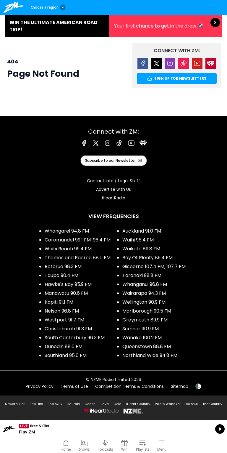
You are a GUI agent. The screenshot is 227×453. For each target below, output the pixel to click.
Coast (90, 403)
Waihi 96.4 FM (138, 239)
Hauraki (73, 403)
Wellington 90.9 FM (144, 302)
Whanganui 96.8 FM (144, 284)
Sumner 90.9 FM (140, 328)
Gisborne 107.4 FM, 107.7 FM (154, 266)
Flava (104, 403)
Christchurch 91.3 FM (68, 328)
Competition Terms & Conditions (129, 386)
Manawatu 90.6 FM (66, 293)
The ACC (55, 403)
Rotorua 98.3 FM (63, 266)
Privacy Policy (39, 386)
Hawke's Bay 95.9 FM (68, 284)
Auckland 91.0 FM (141, 231)
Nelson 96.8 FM (62, 311)
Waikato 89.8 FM (141, 248)
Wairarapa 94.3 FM (144, 293)
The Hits (36, 403)
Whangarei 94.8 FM (67, 231)
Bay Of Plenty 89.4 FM (147, 257)
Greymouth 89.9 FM (145, 319)
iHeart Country (138, 403)
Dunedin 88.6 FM (63, 346)
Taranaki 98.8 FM (141, 275)
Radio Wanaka (167, 403)
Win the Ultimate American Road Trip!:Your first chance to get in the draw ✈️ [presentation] (113, 26)
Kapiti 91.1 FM (59, 302)
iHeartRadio (113, 198)
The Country (212, 403)
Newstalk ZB (15, 403)
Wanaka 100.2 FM (142, 337)
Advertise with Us (113, 189)
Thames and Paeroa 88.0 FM (78, 257)
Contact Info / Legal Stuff (113, 181)
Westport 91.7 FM (64, 319)
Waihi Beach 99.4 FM (68, 248)
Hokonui (191, 403)
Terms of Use (74, 386)
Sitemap (179, 386)
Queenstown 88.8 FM (146, 346)
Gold (117, 403)
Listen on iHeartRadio (113, 429)
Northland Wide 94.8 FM (149, 355)
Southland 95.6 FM (66, 355)
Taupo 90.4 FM (61, 275)
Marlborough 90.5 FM (146, 311)
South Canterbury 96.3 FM (75, 337)
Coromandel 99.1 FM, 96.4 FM (78, 239)
